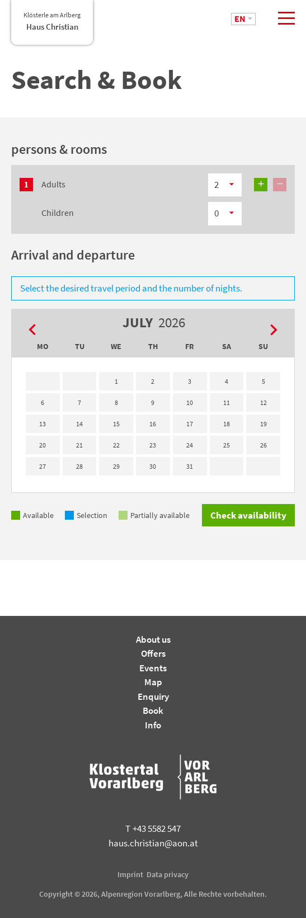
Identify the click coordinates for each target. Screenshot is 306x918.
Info (153, 725)
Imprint (130, 874)
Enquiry (153, 696)
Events (153, 668)
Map (153, 682)
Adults (53, 184)
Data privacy (168, 874)
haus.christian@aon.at (153, 843)
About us (153, 639)
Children (57, 212)
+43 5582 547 (153, 828)
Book (153, 710)
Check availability (248, 515)
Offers (153, 653)
